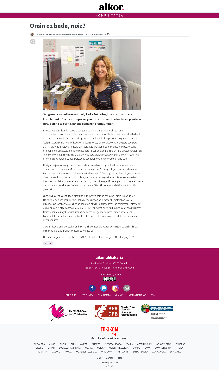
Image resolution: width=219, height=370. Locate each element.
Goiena (101, 348)
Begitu (39, 348)
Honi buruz (70, 295)
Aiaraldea (39, 344)
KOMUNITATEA (109, 15)
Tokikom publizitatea (109, 363)
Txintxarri (122, 352)
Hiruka (179, 348)
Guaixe (136, 348)
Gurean (109, 358)
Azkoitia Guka (163, 344)
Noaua (68, 352)
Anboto (96, 344)
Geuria (89, 348)
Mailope (56, 352)
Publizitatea (104, 295)
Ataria (129, 344)
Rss (153, 295)
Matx (99, 358)
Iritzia (48, 243)
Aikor (52, 344)
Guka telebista (163, 348)
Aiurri (63, 344)
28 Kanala (175, 352)
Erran (51, 348)
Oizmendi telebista (86, 352)
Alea (73, 344)
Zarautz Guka (140, 352)
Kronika (42, 352)
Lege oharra (86, 295)
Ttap (120, 358)
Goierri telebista (118, 348)
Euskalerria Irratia (70, 348)
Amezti (83, 344)
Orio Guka (106, 352)
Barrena (180, 344)
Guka (147, 348)
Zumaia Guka (159, 352)
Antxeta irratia (113, 344)
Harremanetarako (136, 295)
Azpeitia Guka (144, 344)
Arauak (119, 295)
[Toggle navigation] (32, 6)
